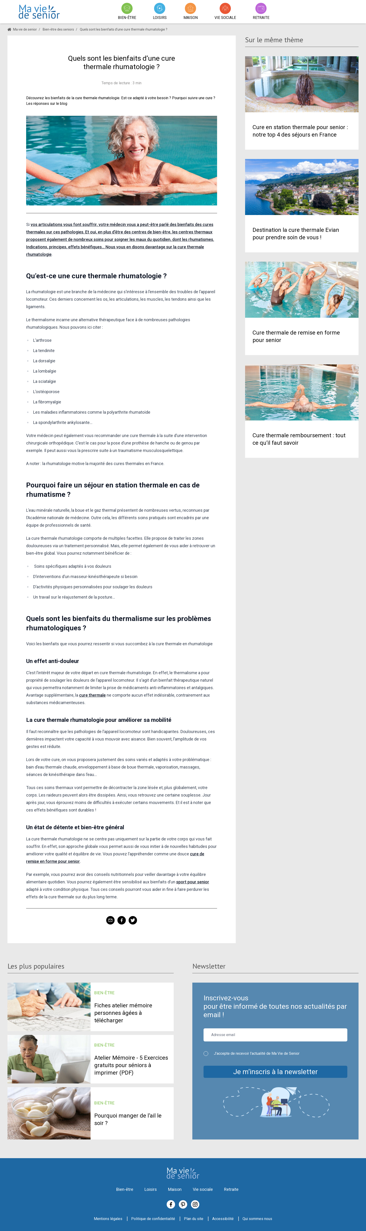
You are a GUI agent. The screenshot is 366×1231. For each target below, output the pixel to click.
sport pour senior (192, 881)
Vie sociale (203, 1189)
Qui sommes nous (257, 1219)
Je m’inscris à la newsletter (275, 1072)
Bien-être (124, 1189)
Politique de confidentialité (153, 1219)
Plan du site (193, 1219)
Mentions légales (108, 1219)
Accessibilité (223, 1219)
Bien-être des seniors (58, 29)
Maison (175, 1189)
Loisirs (150, 1189)
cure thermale (92, 695)
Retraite (231, 1189)
